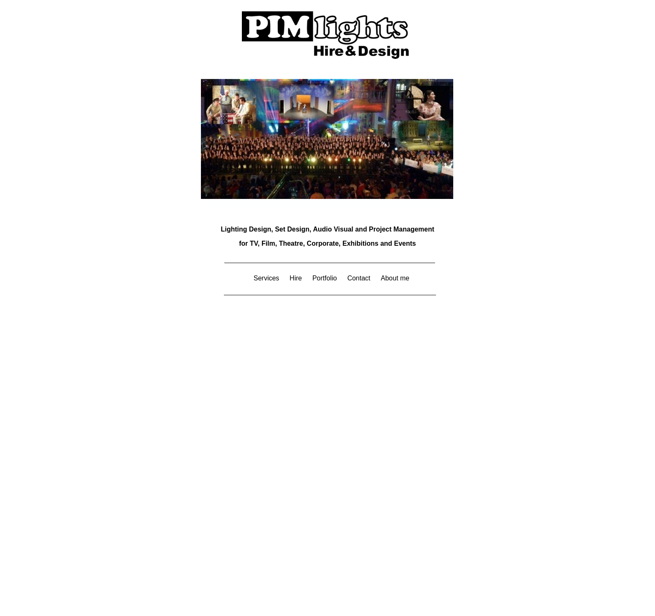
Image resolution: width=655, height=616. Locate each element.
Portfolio (324, 278)
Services (266, 278)
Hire (295, 278)
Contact (358, 278)
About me (395, 278)
